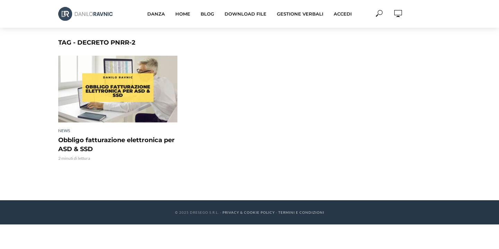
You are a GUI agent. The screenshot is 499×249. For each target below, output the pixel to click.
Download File (245, 14)
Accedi (343, 14)
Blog (207, 14)
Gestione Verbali (300, 14)
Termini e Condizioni (301, 212)
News (64, 130)
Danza (156, 14)
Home (182, 14)
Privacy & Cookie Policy (248, 212)
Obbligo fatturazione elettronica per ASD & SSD (116, 144)
